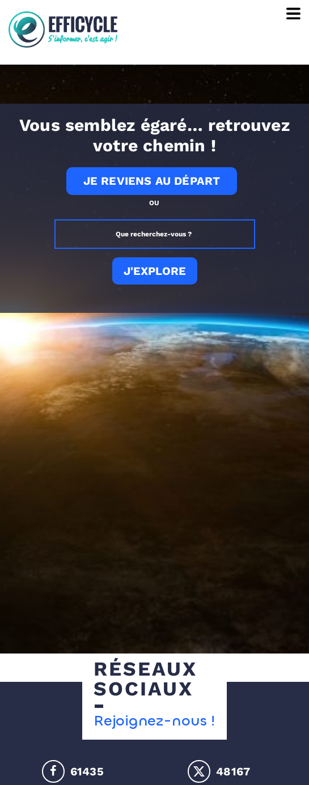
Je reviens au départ (152, 181)
